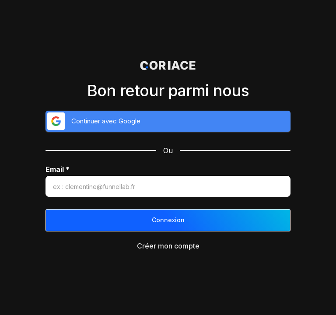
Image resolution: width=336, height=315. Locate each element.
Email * (58, 169)
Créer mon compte (168, 246)
